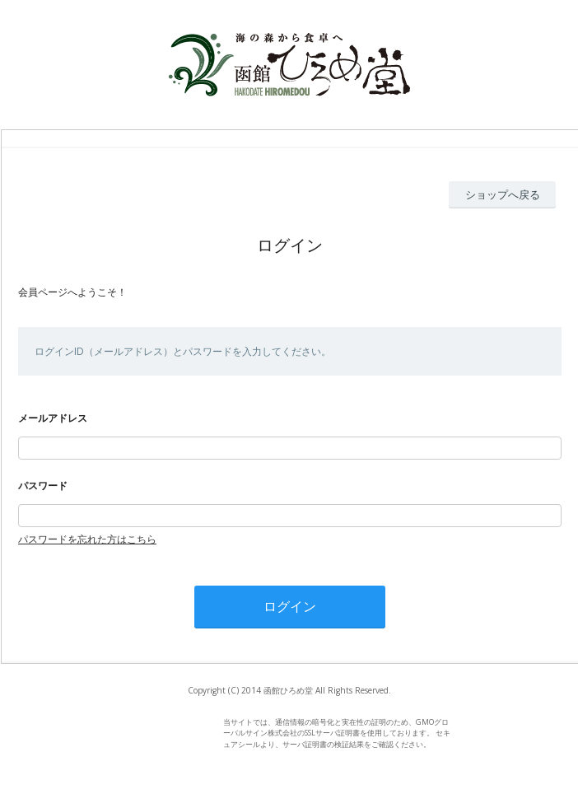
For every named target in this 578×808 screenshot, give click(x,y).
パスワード (43, 486)
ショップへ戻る (502, 194)
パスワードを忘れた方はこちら (87, 539)
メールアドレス (52, 418)
